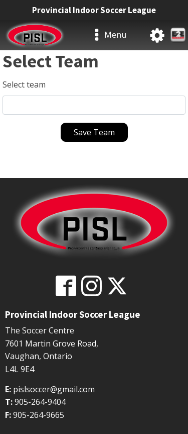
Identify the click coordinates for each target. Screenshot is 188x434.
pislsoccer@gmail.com (54, 389)
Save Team (94, 132)
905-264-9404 (40, 401)
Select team (24, 84)
